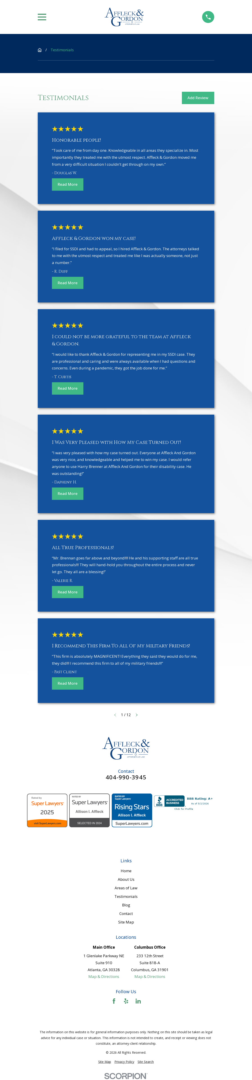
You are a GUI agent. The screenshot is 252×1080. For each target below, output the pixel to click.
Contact (126, 913)
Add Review (197, 97)
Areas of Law (126, 887)
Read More (68, 184)
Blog (126, 905)
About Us (126, 879)
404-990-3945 (126, 777)
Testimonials (126, 896)
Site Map (126, 922)
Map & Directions (103, 976)
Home (126, 870)
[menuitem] (104, 1062)
